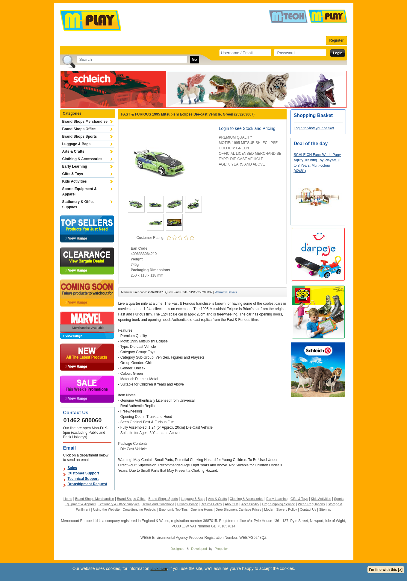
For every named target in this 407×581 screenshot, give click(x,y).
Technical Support (83, 479)
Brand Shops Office (79, 129)
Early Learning (74, 166)
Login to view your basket (314, 128)
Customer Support (83, 473)
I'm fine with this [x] (386, 570)
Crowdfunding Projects (139, 509)
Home (67, 498)
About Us (231, 504)
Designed (177, 548)
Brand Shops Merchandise (85, 121)
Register (336, 40)
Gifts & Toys (72, 174)
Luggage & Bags (76, 144)
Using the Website (106, 509)
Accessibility (250, 504)
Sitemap (325, 509)
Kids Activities (74, 181)
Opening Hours (201, 509)
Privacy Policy (187, 504)
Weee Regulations (311, 504)
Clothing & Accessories (82, 159)
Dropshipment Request (87, 484)
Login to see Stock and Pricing (247, 128)
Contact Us (308, 509)
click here (158, 569)
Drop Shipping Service (278, 504)
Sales (72, 468)
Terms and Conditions (158, 504)
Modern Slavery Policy (280, 509)
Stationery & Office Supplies (78, 204)
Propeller (221, 548)
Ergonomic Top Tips (173, 509)
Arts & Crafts (73, 151)
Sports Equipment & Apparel (79, 191)
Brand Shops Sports (79, 136)
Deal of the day (311, 143)
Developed (199, 548)
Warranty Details (226, 292)
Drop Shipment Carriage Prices (238, 509)
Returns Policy (211, 504)
